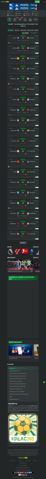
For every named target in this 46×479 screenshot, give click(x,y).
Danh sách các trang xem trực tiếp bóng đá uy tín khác (18, 394)
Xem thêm (23, 242)
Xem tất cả (35, 246)
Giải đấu (9, 247)
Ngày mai (38, 30)
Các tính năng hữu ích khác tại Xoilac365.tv (16, 391)
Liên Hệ (35, 460)
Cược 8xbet (37, 1)
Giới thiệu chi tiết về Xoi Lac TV (14, 370)
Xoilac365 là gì (12, 368)
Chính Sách (20, 460)
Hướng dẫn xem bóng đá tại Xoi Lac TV (16, 388)
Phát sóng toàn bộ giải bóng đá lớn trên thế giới (17, 376)
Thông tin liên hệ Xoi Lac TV (14, 399)
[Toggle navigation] (44, 1)
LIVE (11, 30)
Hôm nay (30, 30)
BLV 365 (23, 30)
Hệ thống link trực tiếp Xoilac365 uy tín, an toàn (17, 378)
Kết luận (10, 396)
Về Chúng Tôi (12, 460)
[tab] (9, 19)
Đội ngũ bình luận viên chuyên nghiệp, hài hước (17, 383)
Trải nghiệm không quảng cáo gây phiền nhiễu (17, 386)
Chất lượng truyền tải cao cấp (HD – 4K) (16, 381)
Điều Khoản (28, 460)
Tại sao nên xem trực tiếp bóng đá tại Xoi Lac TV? (18, 373)
